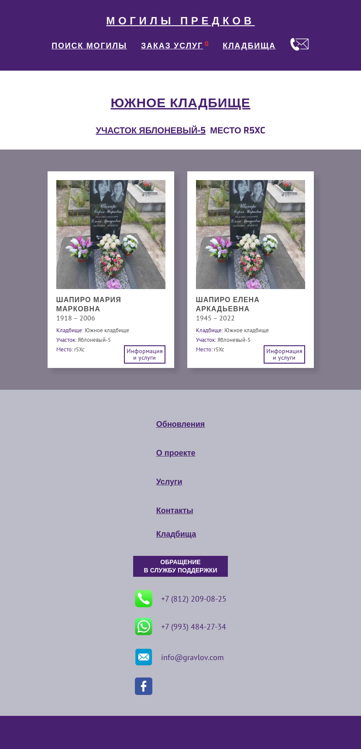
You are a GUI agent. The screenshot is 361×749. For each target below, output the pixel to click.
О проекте (176, 453)
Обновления (180, 424)
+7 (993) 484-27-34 (180, 626)
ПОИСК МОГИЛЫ (89, 46)
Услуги (169, 482)
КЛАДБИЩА (249, 46)
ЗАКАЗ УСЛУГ (172, 46)
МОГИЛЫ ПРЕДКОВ (180, 21)
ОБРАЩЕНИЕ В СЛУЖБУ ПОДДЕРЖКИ (180, 566)
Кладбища (176, 534)
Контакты (174, 510)
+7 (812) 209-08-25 (181, 598)
